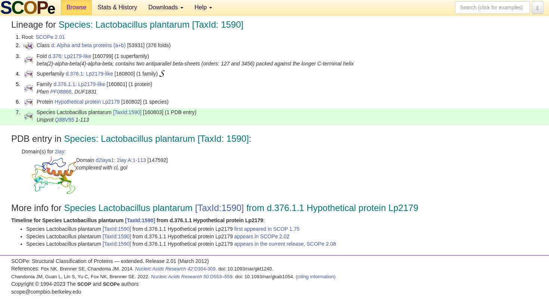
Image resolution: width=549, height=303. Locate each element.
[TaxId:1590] (127, 112)
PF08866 (61, 92)
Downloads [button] (165, 7)
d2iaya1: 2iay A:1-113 (121, 160)
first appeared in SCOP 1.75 (267, 229)
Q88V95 (64, 120)
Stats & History (117, 7)
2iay (60, 151)
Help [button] (203, 7)
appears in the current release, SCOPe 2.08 (285, 244)
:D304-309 (175, 269)
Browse (76, 7)
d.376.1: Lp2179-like (89, 74)
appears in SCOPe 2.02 (261, 236)
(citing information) (316, 276)
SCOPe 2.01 (50, 37)
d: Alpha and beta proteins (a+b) (88, 45)
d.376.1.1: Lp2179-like (79, 84)
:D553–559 (192, 276)
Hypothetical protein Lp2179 (87, 102)
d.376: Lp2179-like (69, 56)
